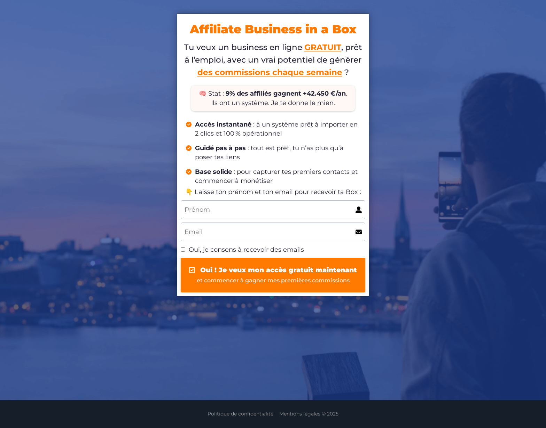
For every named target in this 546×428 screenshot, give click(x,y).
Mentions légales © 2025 (308, 414)
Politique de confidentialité (240, 414)
